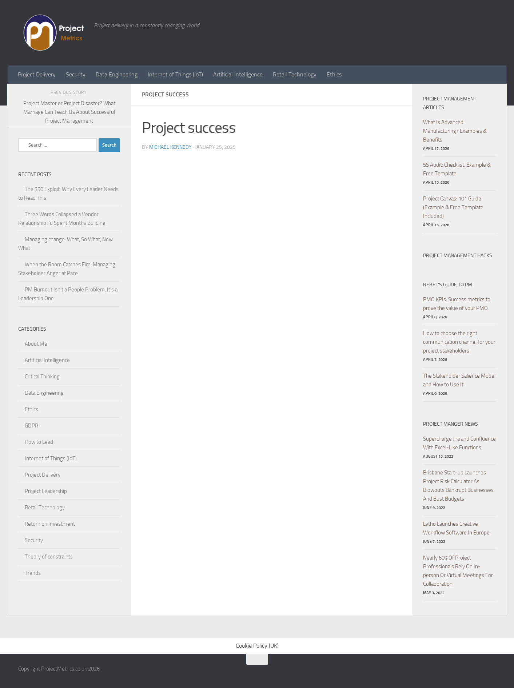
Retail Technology (294, 74)
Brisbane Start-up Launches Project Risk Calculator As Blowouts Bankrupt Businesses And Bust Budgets (458, 485)
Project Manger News (450, 424)
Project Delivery (37, 74)
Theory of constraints (49, 556)
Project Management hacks (457, 255)
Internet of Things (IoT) (175, 74)
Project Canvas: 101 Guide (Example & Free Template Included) (453, 207)
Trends (33, 573)
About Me (36, 344)
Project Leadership (46, 491)
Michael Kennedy (170, 147)
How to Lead (39, 442)
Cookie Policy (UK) (257, 645)
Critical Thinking (42, 376)
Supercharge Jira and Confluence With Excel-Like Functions (459, 443)
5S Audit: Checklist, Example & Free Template (457, 169)
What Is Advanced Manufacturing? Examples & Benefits (455, 131)
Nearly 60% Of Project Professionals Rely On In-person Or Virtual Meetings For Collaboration (458, 570)
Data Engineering (117, 74)
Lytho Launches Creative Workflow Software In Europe (456, 528)
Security (75, 74)
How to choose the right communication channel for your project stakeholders (459, 342)
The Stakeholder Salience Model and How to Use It (459, 380)
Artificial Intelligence (238, 74)
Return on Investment (50, 524)
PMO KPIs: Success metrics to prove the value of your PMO (456, 303)
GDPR (31, 425)
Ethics (334, 74)
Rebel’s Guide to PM (447, 285)
